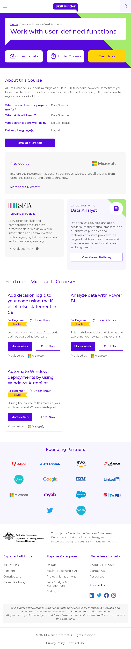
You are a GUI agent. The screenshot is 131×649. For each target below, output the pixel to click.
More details (20, 346)
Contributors (12, 576)
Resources (97, 576)
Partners (9, 570)
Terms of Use (76, 643)
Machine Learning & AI (62, 570)
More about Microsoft (25, 187)
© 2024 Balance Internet (52, 635)
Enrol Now (107, 56)
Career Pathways (15, 582)
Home (14, 24)
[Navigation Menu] (7, 6)
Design (51, 565)
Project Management (61, 576)
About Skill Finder (102, 565)
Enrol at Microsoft (29, 143)
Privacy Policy (55, 643)
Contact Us (97, 570)
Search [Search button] (125, 6)
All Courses (11, 565)
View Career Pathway (96, 257)
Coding (51, 591)
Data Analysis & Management (57, 584)
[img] (37, 248)
